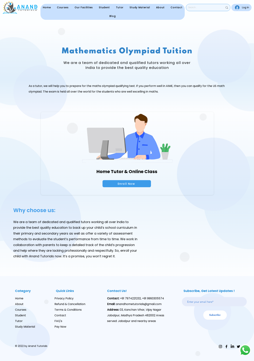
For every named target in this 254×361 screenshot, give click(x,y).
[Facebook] (226, 346)
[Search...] (203, 7)
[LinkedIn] (232, 346)
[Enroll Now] (127, 183)
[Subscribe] (215, 315)
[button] (104, 7)
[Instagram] (220, 346)
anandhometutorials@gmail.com (139, 304)
